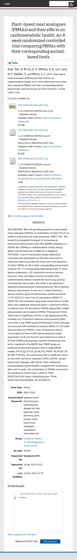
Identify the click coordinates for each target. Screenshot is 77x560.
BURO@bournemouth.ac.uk (29, 200)
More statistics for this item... (23, 534)
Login (7, 3)
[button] (50, 541)
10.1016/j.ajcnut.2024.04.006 (28, 216)
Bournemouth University (18, 12)
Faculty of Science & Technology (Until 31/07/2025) (34, 442)
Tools (13, 63)
